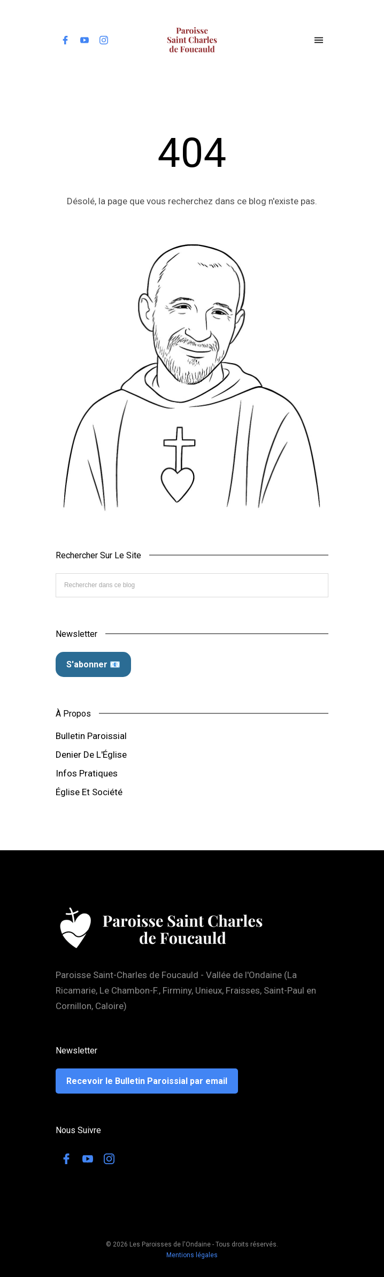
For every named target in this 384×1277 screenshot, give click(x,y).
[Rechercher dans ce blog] (192, 585)
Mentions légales (192, 1255)
